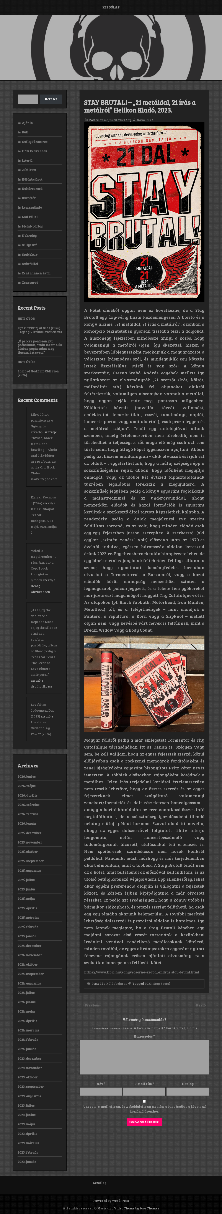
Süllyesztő (29, 245)
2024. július (26, 992)
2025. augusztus (29, 870)
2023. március (28, 1143)
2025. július (26, 880)
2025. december (29, 833)
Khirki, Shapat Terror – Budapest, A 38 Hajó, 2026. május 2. (44, 521)
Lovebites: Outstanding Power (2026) (41, 728)
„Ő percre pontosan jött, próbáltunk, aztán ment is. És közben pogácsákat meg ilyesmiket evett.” (40, 347)
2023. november (30, 1068)
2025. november (30, 842)
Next (200, 1005)
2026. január (27, 823)
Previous (92, 1005)
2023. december (29, 1058)
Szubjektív (30, 254)
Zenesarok (30, 282)
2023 (148, 983)
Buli (25, 132)
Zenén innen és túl (36, 273)
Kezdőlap (110, 7)
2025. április (27, 908)
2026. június (27, 776)
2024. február (28, 1039)
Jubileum (29, 170)
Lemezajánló (32, 207)
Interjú (27, 160)
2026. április (27, 795)
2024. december (29, 945)
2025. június (26, 889)
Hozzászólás (144, 1036)
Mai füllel (30, 217)
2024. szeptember (31, 974)
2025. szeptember (31, 861)
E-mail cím (144, 1083)
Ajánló (27, 123)
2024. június (26, 1002)
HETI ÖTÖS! (26, 318)
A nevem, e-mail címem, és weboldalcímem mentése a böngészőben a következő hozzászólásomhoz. (144, 1109)
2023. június (26, 1115)
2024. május (26, 1011)
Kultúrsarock (32, 188)
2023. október (28, 1077)
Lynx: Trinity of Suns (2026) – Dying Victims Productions (40, 330)
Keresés (51, 99)
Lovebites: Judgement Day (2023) (42, 710)
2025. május (26, 898)
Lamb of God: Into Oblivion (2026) (38, 373)
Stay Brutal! (162, 983)
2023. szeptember (31, 1086)
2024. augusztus (29, 983)
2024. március (28, 1030)
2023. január (27, 1161)
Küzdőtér (29, 198)
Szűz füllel (30, 264)
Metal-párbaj (32, 226)
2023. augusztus (29, 1096)
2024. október (28, 964)
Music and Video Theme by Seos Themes (128, 1208)
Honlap (188, 1083)
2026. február (28, 814)
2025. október (28, 851)
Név (101, 1083)
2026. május (26, 786)
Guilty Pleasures (34, 142)
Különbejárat (116, 983)
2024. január (27, 1049)
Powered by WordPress (111, 1200)
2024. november (30, 955)
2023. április (27, 1133)
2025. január (27, 936)
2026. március (28, 804)
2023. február (28, 1152)
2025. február (28, 927)
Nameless (144, 120)
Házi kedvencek (34, 151)
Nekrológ (29, 235)
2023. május (26, 1124)
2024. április (27, 1021)
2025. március (28, 917)
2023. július (26, 1105)
